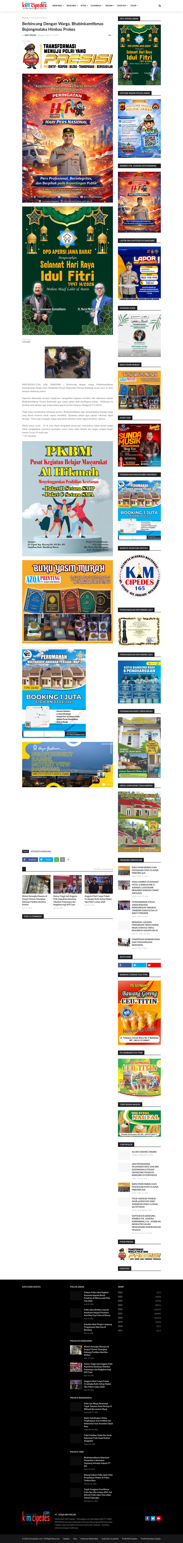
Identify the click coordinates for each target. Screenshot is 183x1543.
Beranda (25, 18)
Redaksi (66, 1539)
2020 (139, 1318)
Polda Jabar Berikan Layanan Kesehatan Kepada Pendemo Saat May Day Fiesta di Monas (97, 1312)
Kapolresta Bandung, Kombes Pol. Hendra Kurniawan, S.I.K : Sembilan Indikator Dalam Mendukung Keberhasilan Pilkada (146, 1223)
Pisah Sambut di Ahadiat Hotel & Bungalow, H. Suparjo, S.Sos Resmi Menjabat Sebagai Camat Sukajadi (145, 887)
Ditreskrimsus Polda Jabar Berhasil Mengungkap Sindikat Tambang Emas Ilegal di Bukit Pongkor (144, 907)
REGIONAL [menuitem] (71, 6)
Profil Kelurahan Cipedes (151, 1539)
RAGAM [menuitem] (109, 6)
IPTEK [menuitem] (83, 6)
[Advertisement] (67, 818)
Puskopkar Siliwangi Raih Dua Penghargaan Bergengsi (146, 942)
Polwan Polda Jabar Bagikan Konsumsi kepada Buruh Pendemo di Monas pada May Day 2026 (97, 1296)
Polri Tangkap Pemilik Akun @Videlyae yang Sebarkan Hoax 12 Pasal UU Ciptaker (145, 1202)
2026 (139, 1292)
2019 (139, 1322)
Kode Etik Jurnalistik (110, 1539)
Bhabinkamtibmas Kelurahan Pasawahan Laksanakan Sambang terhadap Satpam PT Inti (97, 1461)
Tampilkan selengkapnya (103, 869)
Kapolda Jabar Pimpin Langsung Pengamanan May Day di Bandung (98, 1327)
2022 (139, 1309)
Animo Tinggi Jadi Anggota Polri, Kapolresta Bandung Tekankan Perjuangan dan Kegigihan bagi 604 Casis (65, 900)
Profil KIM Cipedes (129, 1539)
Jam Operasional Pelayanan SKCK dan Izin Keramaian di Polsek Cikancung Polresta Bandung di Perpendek (145, 1169)
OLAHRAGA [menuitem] (96, 6)
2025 (139, 1296)
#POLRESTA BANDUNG (41, 851)
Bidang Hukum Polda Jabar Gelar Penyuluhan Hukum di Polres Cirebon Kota (98, 1478)
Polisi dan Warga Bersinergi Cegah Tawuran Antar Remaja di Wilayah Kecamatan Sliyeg (98, 1406)
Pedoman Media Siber (89, 1539)
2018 (139, 1326)
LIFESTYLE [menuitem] (121, 6)
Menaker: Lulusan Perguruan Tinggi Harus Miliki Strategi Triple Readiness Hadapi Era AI (145, 926)
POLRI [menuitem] (133, 6)
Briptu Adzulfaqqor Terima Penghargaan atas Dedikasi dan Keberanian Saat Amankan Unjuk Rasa (98, 1422)
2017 (139, 1330)
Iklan (75, 1539)
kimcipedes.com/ (36, 1539)
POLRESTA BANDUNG (39, 18)
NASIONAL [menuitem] (57, 6)
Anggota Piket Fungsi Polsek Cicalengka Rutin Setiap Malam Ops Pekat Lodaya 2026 (98, 899)
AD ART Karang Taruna (144, 1152)
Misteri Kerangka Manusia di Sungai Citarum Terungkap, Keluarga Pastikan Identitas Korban (34, 900)
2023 (139, 1305)
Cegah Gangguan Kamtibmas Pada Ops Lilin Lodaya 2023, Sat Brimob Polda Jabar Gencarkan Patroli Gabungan (98, 1493)
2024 (139, 1301)
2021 (139, 1313)
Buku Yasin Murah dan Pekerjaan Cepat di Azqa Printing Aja (145, 870)
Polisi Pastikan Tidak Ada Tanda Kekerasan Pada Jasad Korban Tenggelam (98, 1438)
